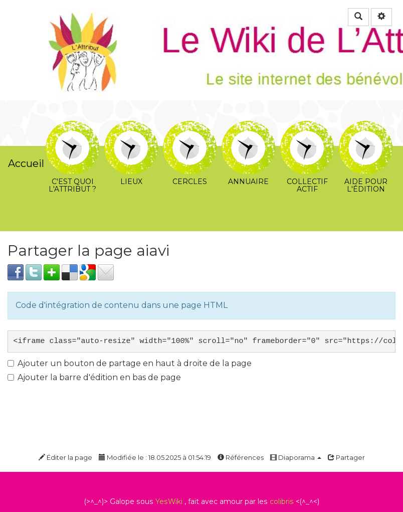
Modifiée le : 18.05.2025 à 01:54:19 (155, 457)
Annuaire (248, 128)
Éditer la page (65, 457)
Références (241, 457)
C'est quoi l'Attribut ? (72, 128)
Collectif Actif (307, 128)
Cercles (189, 128)
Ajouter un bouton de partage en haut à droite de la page (130, 363)
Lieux (131, 128)
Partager (346, 457)
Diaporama (295, 457)
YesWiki (168, 501)
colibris (282, 501)
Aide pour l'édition (365, 128)
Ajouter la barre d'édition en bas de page (94, 377)
